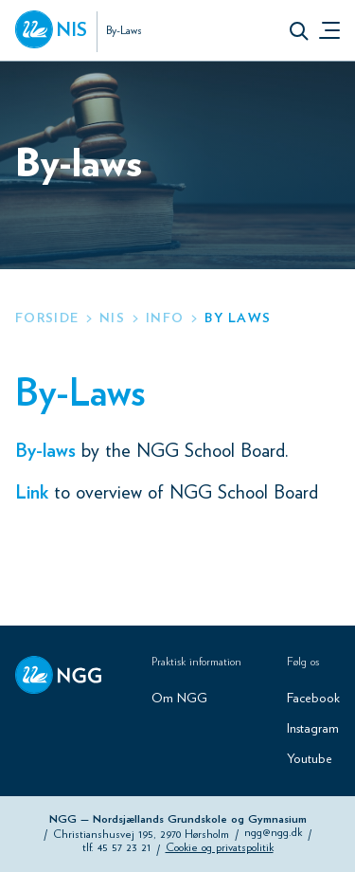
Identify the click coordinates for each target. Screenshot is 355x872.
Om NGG (179, 698)
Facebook (313, 698)
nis (112, 318)
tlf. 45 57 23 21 (116, 847)
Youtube (309, 759)
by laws (237, 318)
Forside (47, 318)
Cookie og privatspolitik (220, 847)
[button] (298, 30)
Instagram (313, 729)
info (165, 318)
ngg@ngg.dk (273, 832)
